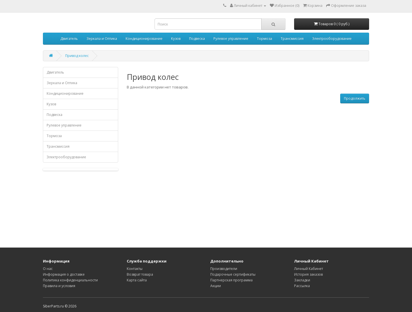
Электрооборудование (332, 38)
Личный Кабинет (308, 268)
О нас (48, 268)
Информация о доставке (64, 274)
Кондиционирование (144, 38)
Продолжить (354, 98)
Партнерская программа (231, 280)
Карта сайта (137, 280)
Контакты (134, 268)
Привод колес (77, 55)
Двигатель (69, 38)
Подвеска (197, 38)
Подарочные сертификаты (232, 274)
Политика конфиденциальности (70, 280)
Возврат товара (140, 274)
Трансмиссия (292, 38)
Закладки (302, 280)
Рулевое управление (230, 38)
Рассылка (302, 285)
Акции (215, 285)
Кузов (176, 38)
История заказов (308, 274)
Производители (223, 268)
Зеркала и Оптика (101, 38)
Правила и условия (59, 285)
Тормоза (264, 38)
